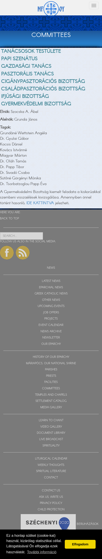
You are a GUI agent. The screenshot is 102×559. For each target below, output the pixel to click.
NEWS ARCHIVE (51, 331)
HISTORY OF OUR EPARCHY (51, 357)
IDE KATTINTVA (40, 203)
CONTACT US (51, 491)
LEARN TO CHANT (51, 420)
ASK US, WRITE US (51, 497)
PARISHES (51, 370)
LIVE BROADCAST (51, 439)
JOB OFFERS (51, 313)
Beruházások (88, 524)
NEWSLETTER (51, 338)
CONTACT (51, 478)
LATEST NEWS (51, 281)
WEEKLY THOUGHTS (51, 465)
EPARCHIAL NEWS (51, 287)
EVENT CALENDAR (51, 325)
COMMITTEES (51, 388)
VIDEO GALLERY (51, 427)
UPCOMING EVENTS (51, 306)
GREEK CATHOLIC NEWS (51, 294)
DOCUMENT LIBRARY (51, 433)
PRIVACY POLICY (51, 503)
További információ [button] (41, 552)
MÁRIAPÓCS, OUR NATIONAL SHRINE (51, 363)
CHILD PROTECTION (51, 510)
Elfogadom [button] (80, 544)
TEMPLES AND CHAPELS (51, 395)
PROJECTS (51, 319)
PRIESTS (51, 376)
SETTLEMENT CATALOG (51, 401)
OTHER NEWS (51, 300)
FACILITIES (51, 382)
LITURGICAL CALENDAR (51, 459)
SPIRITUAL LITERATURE (51, 471)
